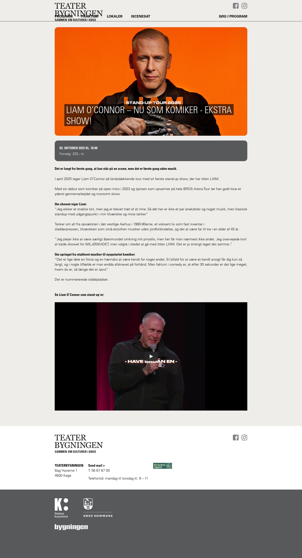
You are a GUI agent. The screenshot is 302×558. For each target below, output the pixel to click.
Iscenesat (140, 26)
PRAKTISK (89, 26)
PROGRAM (64, 26)
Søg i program (233, 26)
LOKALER (114, 26)
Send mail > (96, 465)
